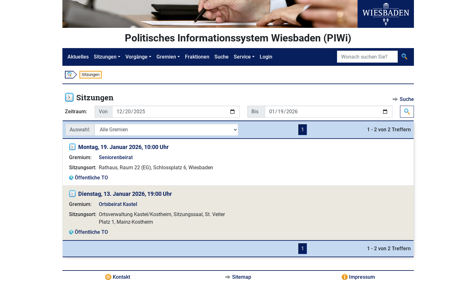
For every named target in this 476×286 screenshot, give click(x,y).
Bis (254, 112)
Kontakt (121, 277)
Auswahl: (80, 130)
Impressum (362, 277)
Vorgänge (136, 57)
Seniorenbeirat (116, 157)
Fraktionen (197, 57)
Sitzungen (105, 57)
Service (242, 57)
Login (266, 57)
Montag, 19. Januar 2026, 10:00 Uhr (123, 147)
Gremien (166, 57)
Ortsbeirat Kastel (118, 204)
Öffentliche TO (91, 178)
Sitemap (241, 277)
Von (103, 112)
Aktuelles (78, 57)
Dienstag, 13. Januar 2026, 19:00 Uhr (125, 193)
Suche (221, 57)
